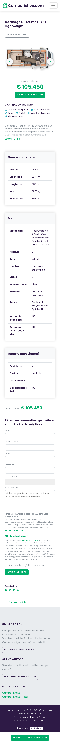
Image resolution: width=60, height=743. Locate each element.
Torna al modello (16, 602)
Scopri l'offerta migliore (30, 737)
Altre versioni (16, 34)
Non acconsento (37, 565)
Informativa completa (14, 530)
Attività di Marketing (18, 536)
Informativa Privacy (29, 540)
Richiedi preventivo (30, 94)
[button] (30, 536)
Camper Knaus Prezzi (15, 697)
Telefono (11, 464)
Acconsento (14, 565)
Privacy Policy (37, 717)
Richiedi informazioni (20, 676)
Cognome (11, 441)
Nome (9, 430)
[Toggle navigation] (53, 5)
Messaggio (11, 487)
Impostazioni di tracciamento (30, 720)
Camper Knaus (11, 693)
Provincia (12, 476)
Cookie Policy (21, 717)
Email (9, 453)
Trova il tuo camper (19, 649)
